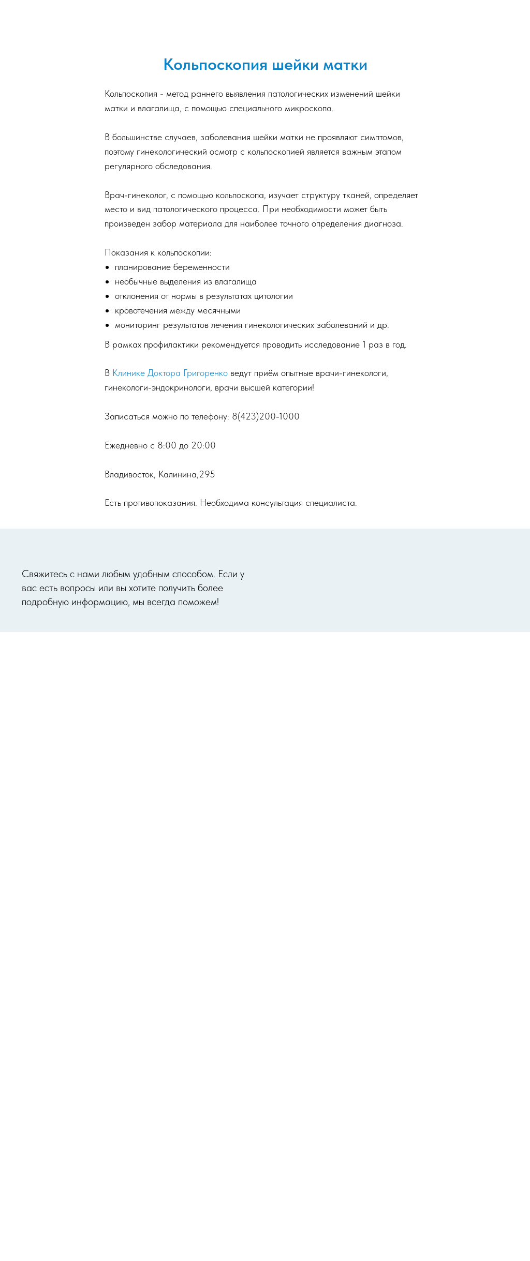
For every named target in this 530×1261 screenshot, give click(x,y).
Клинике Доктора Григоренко (170, 372)
